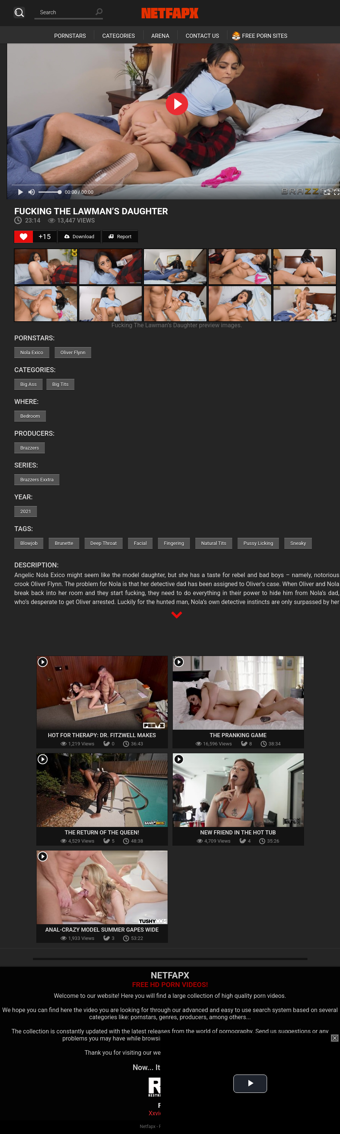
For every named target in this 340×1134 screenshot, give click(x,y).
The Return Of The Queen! (102, 832)
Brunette (64, 543)
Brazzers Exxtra (36, 479)
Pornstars (70, 36)
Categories (118, 36)
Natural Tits (213, 543)
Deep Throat (104, 543)
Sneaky (298, 543)
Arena (160, 36)
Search (19, 12)
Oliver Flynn (73, 352)
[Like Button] (23, 237)
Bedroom (30, 416)
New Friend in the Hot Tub (238, 832)
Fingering (174, 543)
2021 (25, 511)
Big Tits (60, 384)
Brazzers (29, 448)
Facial (140, 543)
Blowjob (28, 543)
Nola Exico (31, 352)
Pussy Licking (258, 543)
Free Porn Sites (264, 36)
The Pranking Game (237, 735)
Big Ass (28, 384)
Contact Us (202, 36)
